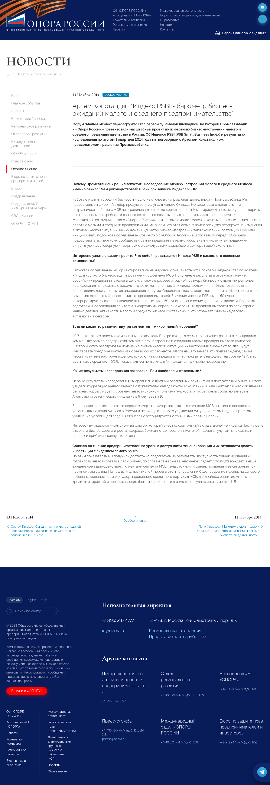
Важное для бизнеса (28, 119)
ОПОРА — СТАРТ (25, 224)
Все (14, 96)
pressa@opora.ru (114, 739)
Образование (169, 20)
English (31, 600)
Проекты (119, 29)
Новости (166, 24)
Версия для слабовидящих (240, 33)
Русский (14, 600)
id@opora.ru (114, 630)
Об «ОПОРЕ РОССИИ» (129, 10)
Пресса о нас (22, 161)
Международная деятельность (182, 10)
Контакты (166, 29)
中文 (44, 600)
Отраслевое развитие (29, 134)
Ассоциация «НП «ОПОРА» (132, 15)
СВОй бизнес (22, 216)
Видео (16, 189)
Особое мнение (46, 74)
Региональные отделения (175, 630)
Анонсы (17, 111)
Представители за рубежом (177, 636)
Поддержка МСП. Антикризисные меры (29, 206)
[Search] (32, 611)
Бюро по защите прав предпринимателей (190, 15)
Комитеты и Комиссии (129, 20)
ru (262, 19)
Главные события (25, 103)
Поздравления (23, 196)
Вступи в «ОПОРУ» (26, 691)
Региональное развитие (130, 24)
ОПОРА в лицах (23, 154)
